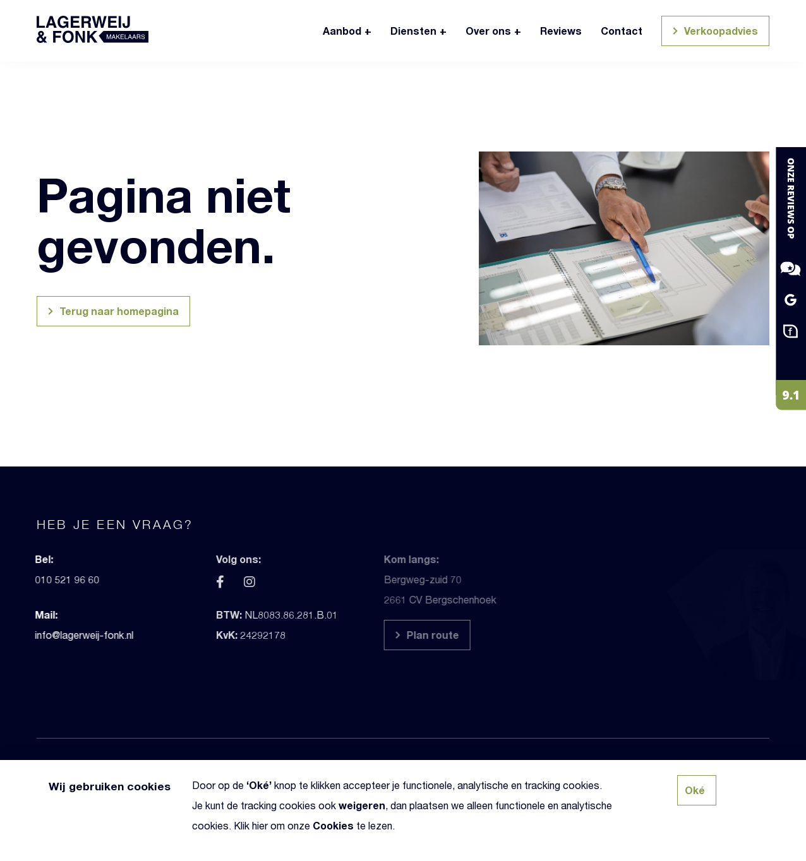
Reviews (561, 31)
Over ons (488, 31)
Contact (621, 31)
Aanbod (342, 31)
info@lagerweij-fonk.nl (54, 635)
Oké (259, 785)
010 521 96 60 (37, 579)
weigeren (362, 805)
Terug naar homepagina (111, 313)
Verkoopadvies (713, 32)
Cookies (333, 825)
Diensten (413, 31)
